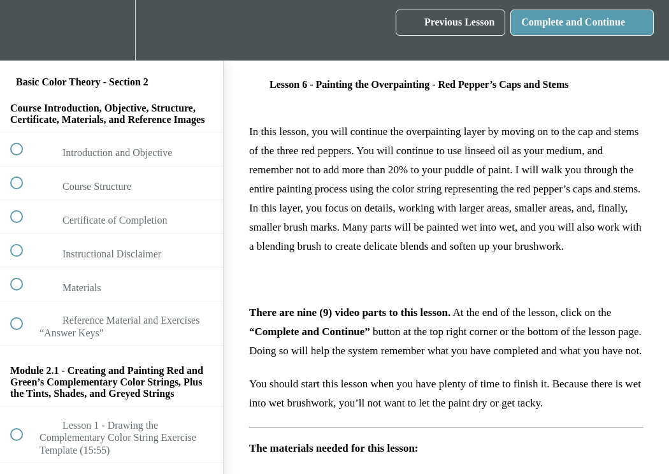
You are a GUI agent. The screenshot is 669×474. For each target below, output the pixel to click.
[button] (23, 30)
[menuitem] (111, 30)
